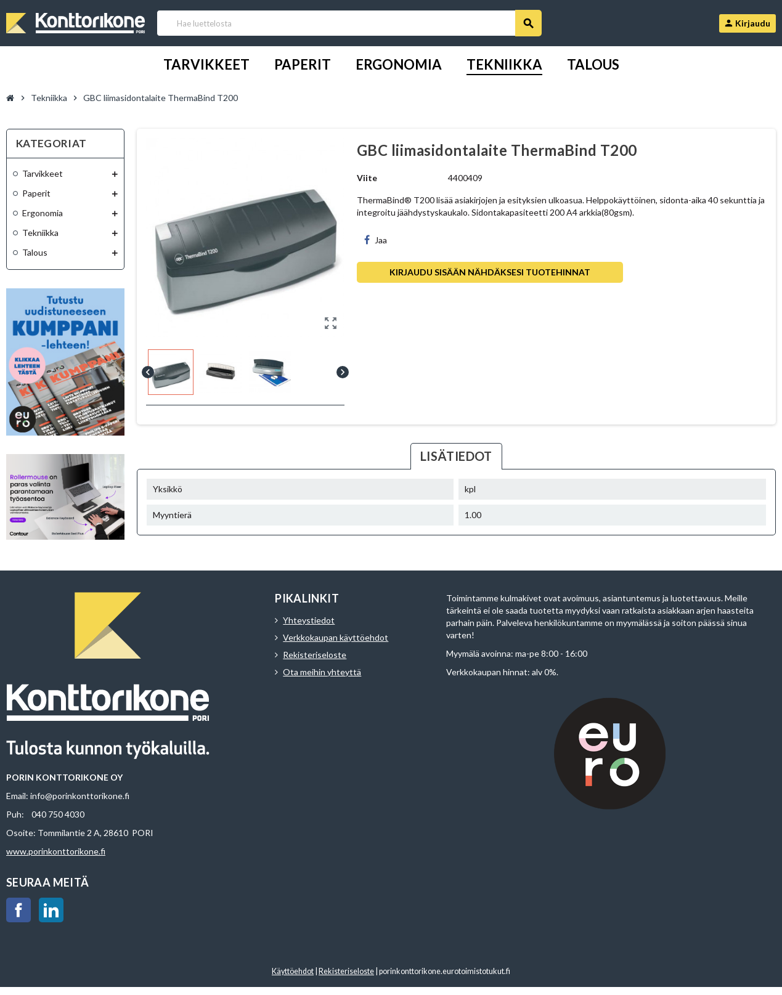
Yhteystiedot (309, 620)
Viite (367, 178)
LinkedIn (51, 910)
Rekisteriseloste (314, 654)
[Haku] (349, 23)
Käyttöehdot (293, 971)
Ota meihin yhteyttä (322, 672)
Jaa (375, 240)
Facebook (18, 910)
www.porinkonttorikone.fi (55, 851)
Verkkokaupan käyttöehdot (335, 637)
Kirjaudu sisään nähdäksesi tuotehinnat (489, 272)
